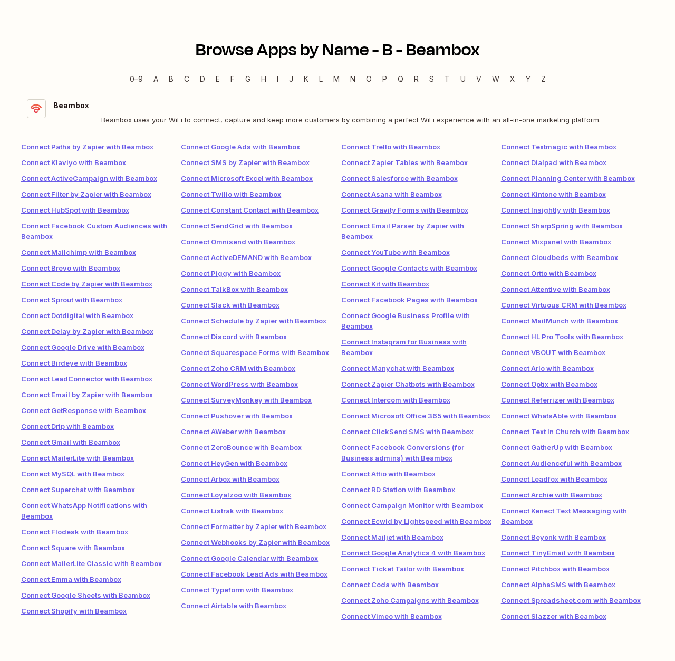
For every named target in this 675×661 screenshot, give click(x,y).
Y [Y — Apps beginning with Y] (528, 78)
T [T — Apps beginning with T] (447, 78)
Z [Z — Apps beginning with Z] (543, 78)
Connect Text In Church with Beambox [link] (565, 431)
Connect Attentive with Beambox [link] (555, 289)
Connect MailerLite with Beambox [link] (77, 458)
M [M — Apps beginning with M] (336, 78)
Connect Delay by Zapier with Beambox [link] (87, 331)
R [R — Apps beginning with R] (416, 78)
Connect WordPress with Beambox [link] (239, 384)
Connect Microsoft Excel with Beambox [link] (247, 178)
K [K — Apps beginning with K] (306, 78)
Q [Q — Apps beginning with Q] (400, 78)
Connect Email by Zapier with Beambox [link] (87, 394)
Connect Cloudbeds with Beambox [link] (559, 257)
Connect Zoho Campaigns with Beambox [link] (410, 600)
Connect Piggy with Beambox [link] (231, 273)
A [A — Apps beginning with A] (155, 78)
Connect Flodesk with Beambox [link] (74, 532)
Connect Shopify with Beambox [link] (74, 611)
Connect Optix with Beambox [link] (549, 384)
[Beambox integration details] (337, 112)
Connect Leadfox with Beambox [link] (554, 479)
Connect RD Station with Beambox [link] (398, 489)
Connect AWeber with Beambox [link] (233, 431)
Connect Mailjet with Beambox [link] (392, 537)
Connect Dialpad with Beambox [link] (553, 162)
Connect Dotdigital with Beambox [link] (77, 315)
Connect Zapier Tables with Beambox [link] (404, 162)
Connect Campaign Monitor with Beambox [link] (412, 505)
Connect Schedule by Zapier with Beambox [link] (253, 321)
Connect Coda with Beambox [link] (390, 584)
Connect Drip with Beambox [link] (67, 426)
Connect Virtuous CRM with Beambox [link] (563, 305)
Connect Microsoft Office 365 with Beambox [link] (415, 415)
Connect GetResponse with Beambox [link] (83, 410)
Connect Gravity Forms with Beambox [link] (404, 210)
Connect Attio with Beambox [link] (388, 474)
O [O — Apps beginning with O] (369, 78)
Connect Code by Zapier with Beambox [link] (86, 284)
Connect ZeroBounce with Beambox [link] (241, 447)
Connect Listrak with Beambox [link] (232, 510)
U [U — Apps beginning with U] (463, 78)
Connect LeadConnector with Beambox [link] (86, 379)
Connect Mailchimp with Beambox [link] (78, 252)
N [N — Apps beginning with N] (352, 78)
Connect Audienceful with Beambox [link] (561, 463)
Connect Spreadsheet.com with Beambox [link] (571, 600)
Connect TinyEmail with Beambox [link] (558, 553)
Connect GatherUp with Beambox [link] (556, 447)
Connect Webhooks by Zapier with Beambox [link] (255, 542)
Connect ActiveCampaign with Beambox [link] (89, 178)
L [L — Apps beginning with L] (321, 78)
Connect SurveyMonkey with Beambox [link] (246, 400)
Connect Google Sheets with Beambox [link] (85, 595)
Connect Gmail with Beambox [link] (70, 442)
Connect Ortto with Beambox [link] (548, 273)
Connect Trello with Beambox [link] (390, 146)
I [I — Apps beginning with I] (277, 78)
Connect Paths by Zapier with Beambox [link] (87, 146)
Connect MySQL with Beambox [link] (72, 474)
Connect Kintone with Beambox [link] (553, 194)
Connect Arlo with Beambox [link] (547, 368)
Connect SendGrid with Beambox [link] (237, 226)
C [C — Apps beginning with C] (186, 78)
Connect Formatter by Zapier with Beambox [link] (253, 526)
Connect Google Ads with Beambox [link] (240, 146)
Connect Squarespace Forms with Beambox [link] (255, 352)
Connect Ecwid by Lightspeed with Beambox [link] (416, 521)
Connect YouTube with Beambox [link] (395, 252)
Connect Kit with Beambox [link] (385, 284)
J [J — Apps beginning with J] (291, 78)
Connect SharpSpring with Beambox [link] (562, 226)
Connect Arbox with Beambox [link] (230, 479)
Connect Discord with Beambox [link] (234, 336)
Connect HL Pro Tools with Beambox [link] (562, 336)
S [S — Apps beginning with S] (431, 78)
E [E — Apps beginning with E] (218, 78)
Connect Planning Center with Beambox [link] (568, 178)
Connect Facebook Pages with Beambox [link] (409, 299)
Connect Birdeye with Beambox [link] (74, 363)
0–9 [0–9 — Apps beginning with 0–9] (136, 78)
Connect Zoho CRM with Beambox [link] (238, 368)
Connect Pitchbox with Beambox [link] (555, 568)
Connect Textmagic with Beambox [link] (558, 146)
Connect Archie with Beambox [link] (551, 495)
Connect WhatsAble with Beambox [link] (559, 415)
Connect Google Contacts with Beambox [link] (409, 268)
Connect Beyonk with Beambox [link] (553, 537)
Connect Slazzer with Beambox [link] (553, 616)
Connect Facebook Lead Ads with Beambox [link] (254, 574)
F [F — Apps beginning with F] (232, 78)
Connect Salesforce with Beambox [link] (399, 178)
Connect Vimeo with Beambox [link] (391, 616)
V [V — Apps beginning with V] (478, 78)
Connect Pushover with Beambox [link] (237, 415)
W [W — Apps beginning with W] (495, 78)
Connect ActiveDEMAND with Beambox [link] (246, 257)
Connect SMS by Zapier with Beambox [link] (245, 162)
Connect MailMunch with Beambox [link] (559, 321)
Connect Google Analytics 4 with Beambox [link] (413, 553)
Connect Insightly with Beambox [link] (555, 210)
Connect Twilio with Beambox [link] (231, 194)
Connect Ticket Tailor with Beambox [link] (402, 568)
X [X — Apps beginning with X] (512, 78)
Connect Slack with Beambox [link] (230, 305)
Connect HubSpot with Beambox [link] (75, 210)
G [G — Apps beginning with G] (247, 78)
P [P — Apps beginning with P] (384, 78)
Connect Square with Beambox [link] (73, 547)
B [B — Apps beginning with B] (171, 78)
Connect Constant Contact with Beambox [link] (250, 210)
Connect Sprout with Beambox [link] (71, 299)
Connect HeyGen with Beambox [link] (234, 463)
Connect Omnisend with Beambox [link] (238, 241)
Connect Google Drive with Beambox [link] (82, 347)
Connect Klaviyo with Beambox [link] (73, 162)
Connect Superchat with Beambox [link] (78, 489)
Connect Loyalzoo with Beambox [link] (236, 495)
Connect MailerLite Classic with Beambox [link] (91, 563)
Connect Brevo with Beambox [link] (70, 268)
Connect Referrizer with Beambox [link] (557, 400)
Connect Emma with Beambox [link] (71, 579)
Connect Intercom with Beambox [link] (395, 400)
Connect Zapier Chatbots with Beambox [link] (408, 384)
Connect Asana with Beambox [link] (391, 194)
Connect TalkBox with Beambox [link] (234, 289)
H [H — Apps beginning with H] (263, 78)
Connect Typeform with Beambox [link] (237, 590)
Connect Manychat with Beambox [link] (397, 368)
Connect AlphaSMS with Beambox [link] (558, 584)
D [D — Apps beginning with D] (202, 78)
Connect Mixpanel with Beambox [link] (556, 241)
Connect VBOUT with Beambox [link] (553, 352)
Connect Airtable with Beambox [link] (233, 605)
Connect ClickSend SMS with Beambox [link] (407, 431)
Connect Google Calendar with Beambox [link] (249, 558)
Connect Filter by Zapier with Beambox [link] (86, 194)
